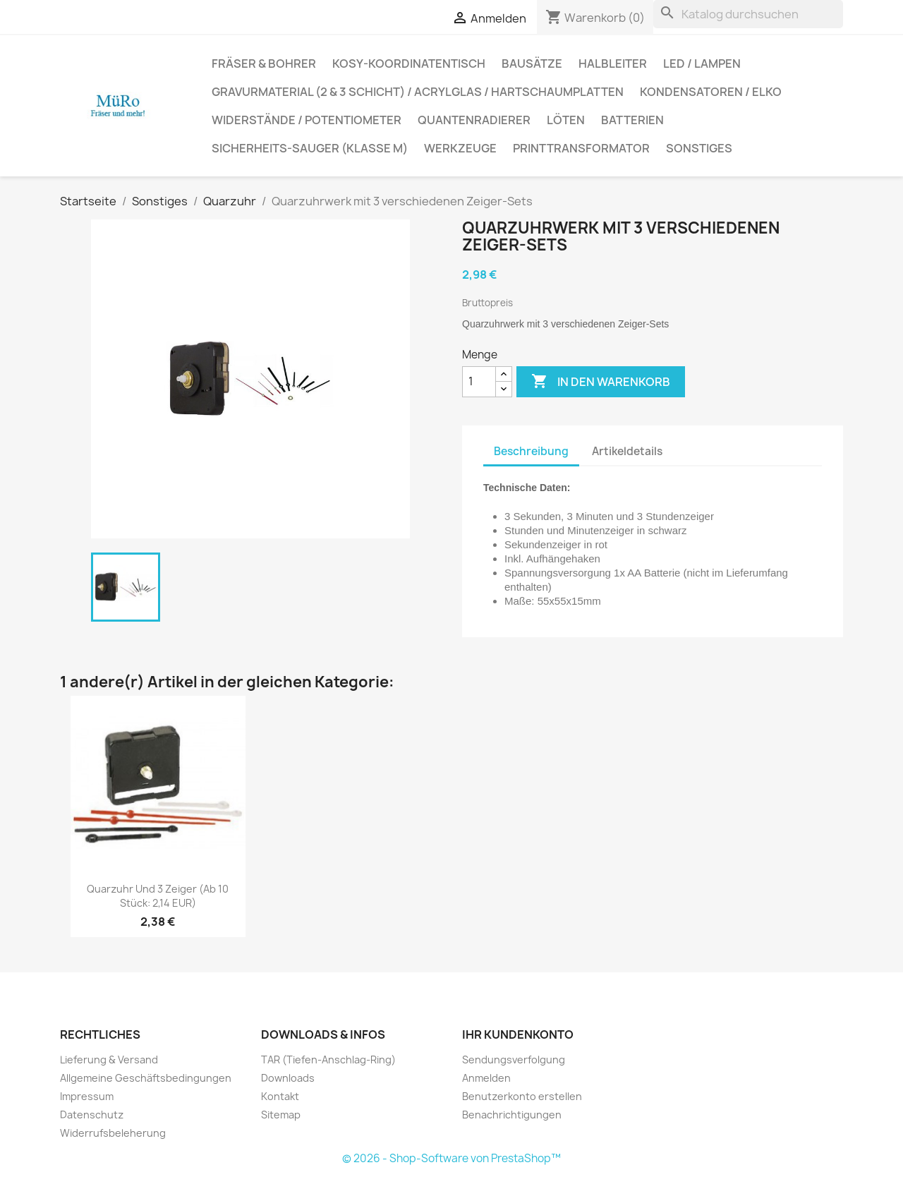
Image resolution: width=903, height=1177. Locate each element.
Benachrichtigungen (512, 1114)
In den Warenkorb (600, 382)
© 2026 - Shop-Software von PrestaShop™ (451, 1158)
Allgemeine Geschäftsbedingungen (145, 1078)
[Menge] (479, 381)
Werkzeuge (460, 148)
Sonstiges (699, 148)
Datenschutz (91, 1114)
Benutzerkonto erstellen (522, 1096)
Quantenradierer (474, 120)
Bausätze (532, 63)
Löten (566, 120)
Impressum (87, 1096)
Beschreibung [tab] (531, 451)
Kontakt (280, 1096)
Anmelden (486, 1078)
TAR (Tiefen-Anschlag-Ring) (328, 1059)
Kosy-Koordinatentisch (408, 63)
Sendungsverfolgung (513, 1059)
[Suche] (748, 14)
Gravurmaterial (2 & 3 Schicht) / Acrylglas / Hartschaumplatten (418, 91)
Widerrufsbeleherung (113, 1133)
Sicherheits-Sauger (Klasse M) (310, 148)
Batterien (632, 120)
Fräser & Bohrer (264, 63)
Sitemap (281, 1114)
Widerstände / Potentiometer (306, 120)
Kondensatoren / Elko (711, 91)
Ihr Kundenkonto (518, 1034)
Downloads (288, 1078)
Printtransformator (581, 148)
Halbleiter (612, 63)
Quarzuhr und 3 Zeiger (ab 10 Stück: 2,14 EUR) (158, 896)
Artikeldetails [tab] (627, 451)
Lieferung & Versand (109, 1059)
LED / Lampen (702, 63)
